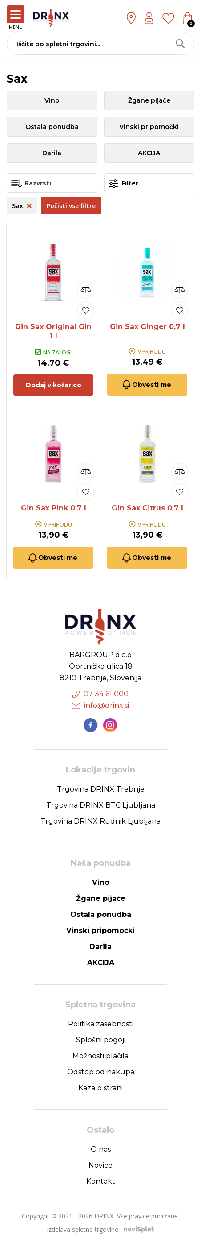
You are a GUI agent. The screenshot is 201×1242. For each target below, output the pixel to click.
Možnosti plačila (100, 1056)
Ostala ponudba (52, 127)
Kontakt (100, 1181)
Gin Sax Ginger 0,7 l (147, 326)
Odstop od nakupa (100, 1072)
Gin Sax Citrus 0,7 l (147, 508)
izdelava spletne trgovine (82, 1229)
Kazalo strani (100, 1088)
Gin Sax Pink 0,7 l (53, 508)
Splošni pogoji (100, 1040)
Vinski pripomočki (149, 127)
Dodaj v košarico (53, 385)
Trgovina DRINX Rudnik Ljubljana (100, 821)
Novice (100, 1165)
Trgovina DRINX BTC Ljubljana (100, 805)
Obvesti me (146, 384)
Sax (22, 205)
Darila (51, 153)
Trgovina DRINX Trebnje (101, 789)
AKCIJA (149, 153)
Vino (52, 100)
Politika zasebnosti (100, 1024)
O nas (101, 1149)
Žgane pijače (149, 100)
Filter (123, 183)
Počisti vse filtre (71, 205)
